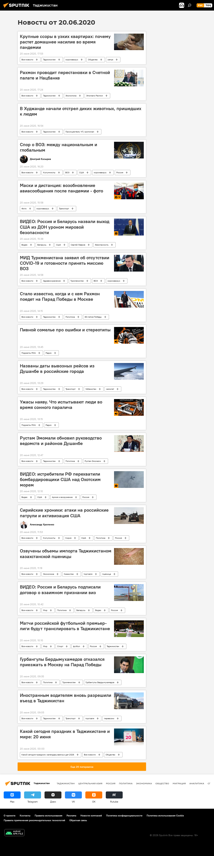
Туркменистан (77, 280)
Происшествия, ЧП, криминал (79, 131)
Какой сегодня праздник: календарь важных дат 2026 (47, 754)
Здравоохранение (52, 280)
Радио (49, 353)
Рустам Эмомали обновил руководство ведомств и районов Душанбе (61, 440)
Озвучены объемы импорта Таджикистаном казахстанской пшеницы (65, 553)
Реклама (71, 815)
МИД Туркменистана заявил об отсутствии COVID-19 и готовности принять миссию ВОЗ (64, 263)
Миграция (179, 783)
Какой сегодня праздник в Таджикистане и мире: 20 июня (65, 734)
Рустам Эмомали (93, 461)
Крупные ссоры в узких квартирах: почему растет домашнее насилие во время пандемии (65, 42)
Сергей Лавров (78, 244)
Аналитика (196, 783)
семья (110, 59)
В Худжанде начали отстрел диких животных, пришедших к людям (80, 111)
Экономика (70, 95)
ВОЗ (67, 172)
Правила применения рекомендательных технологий (34, 820)
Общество (93, 59)
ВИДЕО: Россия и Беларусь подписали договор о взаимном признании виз (60, 589)
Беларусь (41, 244)
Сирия (68, 538)
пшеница (106, 574)
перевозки (109, 718)
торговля (88, 574)
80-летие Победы (93, 317)
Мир (45, 610)
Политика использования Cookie (165, 815)
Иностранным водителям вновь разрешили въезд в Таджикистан (65, 698)
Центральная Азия (90, 783)
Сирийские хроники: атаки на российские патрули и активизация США (64, 512)
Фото (24, 208)
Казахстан (69, 574)
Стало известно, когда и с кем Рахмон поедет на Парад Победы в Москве (60, 296)
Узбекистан (90, 389)
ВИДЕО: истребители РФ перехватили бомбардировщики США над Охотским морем (60, 479)
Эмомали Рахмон (94, 95)
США (81, 172)
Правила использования (48, 815)
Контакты (25, 815)
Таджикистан (49, 59)
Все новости (27, 59)
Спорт (60, 646)
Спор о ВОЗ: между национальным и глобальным (58, 147)
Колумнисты (49, 172)
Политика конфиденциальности (124, 815)
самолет (110, 389)
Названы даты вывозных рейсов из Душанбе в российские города (57, 368)
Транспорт (64, 208)
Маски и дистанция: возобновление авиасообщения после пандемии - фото (61, 188)
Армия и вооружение (62, 497)
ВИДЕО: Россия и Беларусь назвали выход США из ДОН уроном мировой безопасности (64, 227)
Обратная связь (78, 820)
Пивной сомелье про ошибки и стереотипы (65, 330)
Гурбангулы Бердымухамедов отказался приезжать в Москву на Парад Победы (62, 661)
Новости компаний (91, 815)
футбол (76, 646)
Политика (70, 317)
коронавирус (71, 59)
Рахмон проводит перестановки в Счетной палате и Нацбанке (65, 75)
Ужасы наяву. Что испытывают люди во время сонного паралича (61, 404)
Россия (119, 172)
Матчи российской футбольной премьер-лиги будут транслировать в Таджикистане (65, 625)
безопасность (101, 244)
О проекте (9, 815)
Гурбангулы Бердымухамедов (100, 682)
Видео (24, 244)
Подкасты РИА (28, 353)
